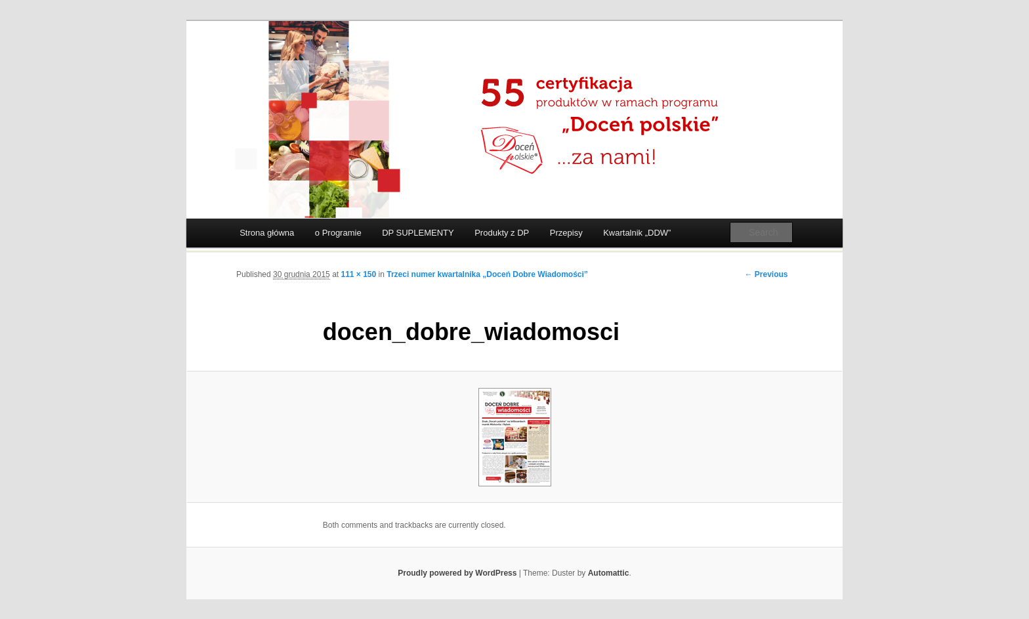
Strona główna (267, 233)
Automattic (608, 573)
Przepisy (566, 233)
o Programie (338, 233)
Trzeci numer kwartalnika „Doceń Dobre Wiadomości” (487, 274)
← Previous (766, 274)
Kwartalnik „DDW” (637, 233)
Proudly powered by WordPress (457, 573)
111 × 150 (358, 274)
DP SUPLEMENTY (418, 233)
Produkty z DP (501, 233)
